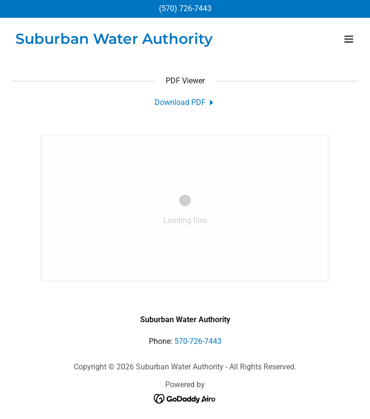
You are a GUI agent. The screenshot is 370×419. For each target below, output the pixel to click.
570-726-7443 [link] (198, 341)
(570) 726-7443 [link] (185, 8)
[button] (348, 39)
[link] (113, 41)
